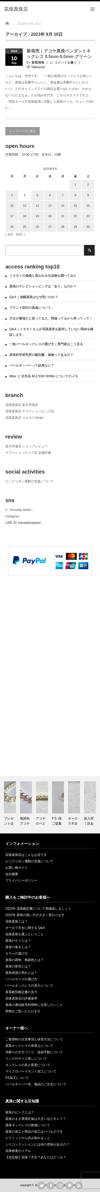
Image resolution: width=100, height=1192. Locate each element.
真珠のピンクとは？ (19, 1112)
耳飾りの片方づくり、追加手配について (34, 1052)
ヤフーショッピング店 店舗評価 (28, 453)
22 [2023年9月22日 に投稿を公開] (75, 216)
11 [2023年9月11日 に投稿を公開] (24, 205)
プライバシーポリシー (21, 880)
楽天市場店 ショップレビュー (26, 446)
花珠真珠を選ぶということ (24, 934)
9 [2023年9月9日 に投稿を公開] (88, 195)
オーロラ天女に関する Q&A (25, 928)
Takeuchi (38, 67)
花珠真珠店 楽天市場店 (21, 405)
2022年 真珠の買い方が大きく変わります (35, 915)
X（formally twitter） (19, 510)
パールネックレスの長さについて (29, 985)
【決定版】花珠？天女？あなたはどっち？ (35, 1157)
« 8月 (9, 234)
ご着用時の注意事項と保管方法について (34, 1039)
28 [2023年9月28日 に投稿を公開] (62, 226)
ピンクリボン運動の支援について (29, 481)
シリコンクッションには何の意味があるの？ (37, 1144)
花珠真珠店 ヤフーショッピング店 (29, 411)
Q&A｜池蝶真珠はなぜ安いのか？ (33, 297)
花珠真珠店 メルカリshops (24, 418)
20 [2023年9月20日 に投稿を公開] (49, 216)
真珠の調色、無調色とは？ (24, 960)
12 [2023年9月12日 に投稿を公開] (37, 205)
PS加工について (17, 1078)
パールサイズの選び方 (21, 979)
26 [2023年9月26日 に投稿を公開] (37, 226)
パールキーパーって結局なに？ (31, 365)
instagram (12, 516)
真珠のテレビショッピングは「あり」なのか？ (43, 286)
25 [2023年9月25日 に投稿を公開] (24, 226)
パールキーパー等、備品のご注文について (35, 1084)
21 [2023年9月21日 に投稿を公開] (62, 216)
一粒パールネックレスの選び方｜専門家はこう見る (46, 344)
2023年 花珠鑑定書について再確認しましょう (38, 908)
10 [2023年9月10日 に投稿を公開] (12, 205)
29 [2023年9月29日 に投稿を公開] (75, 226)
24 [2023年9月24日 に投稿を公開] (12, 226)
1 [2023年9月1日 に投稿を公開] (75, 184)
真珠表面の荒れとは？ (21, 973)
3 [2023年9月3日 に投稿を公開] (12, 195)
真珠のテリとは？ (18, 941)
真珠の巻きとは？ (18, 947)
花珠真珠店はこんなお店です (26, 855)
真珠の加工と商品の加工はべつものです (34, 1131)
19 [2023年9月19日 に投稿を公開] (37, 216)
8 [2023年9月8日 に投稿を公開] (75, 195)
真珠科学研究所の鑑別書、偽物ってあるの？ (41, 355)
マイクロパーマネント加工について (31, 1071)
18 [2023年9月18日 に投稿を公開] (24, 216)
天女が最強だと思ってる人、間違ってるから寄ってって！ (51, 318)
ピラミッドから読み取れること (27, 1138)
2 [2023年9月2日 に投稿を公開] (88, 184)
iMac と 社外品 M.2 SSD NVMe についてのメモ (43, 376)
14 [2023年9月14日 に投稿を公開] (62, 205)
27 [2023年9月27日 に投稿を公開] (49, 226)
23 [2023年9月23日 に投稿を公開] (88, 216)
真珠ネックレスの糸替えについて (29, 1046)
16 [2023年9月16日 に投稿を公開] (88, 205)
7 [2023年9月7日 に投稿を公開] (62, 195)
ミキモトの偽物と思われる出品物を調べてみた (43, 276)
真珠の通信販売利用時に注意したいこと (34, 1005)
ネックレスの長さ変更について (27, 1065)
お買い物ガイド (16, 868)
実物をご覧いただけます (23, 1011)
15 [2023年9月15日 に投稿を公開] (75, 205)
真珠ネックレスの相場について (27, 1125)
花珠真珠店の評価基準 (21, 998)
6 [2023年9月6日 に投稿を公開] (50, 195)
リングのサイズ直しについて (26, 1058)
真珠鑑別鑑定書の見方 (21, 992)
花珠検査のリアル (18, 1151)
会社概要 (11, 874)
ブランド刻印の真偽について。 (31, 308)
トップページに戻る (22, 131)
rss (79, 1186)
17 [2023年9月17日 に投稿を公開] (12, 216)
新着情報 (37, 62)
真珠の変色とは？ (18, 966)
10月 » (20, 234)
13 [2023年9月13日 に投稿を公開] (49, 205)
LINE (69, 1186)
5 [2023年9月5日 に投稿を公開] (37, 195)
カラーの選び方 (16, 953)
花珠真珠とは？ (16, 921)
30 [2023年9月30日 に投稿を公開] (88, 226)
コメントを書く (65, 62)
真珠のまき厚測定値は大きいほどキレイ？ (35, 1119)
